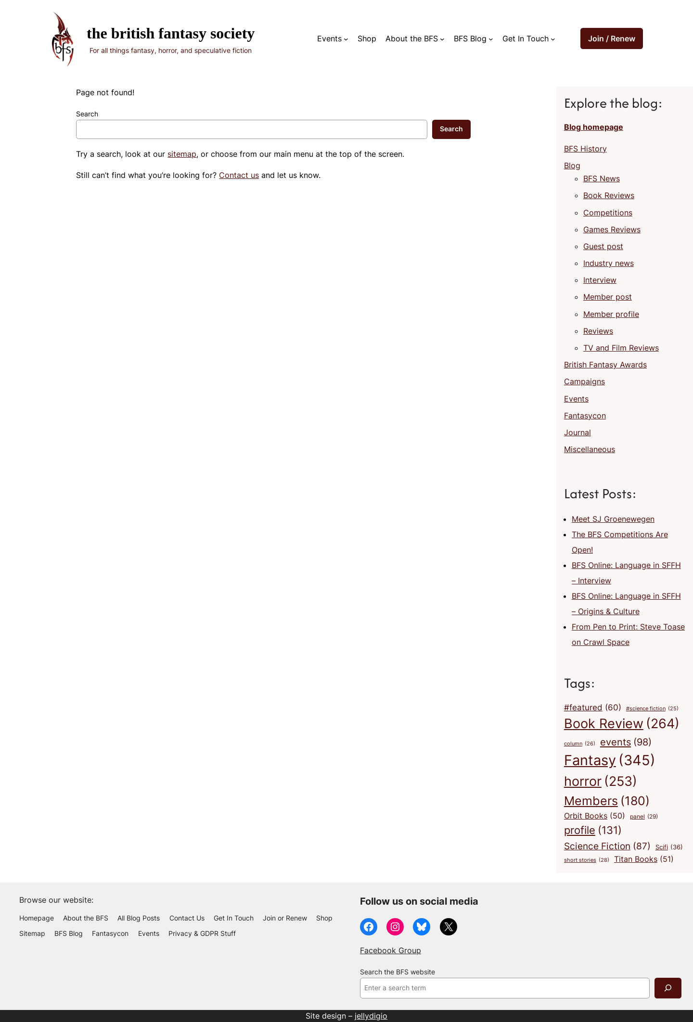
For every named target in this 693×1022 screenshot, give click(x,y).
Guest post (603, 246)
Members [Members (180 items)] (607, 801)
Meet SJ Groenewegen (613, 519)
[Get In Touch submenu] (553, 39)
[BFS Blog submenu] (490, 39)
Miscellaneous (589, 449)
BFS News (601, 178)
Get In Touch (525, 38)
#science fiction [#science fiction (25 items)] (652, 709)
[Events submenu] (346, 39)
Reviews (598, 331)
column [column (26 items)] (579, 744)
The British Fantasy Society (171, 33)
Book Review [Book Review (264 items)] (622, 724)
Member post (607, 297)
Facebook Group (390, 950)
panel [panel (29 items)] (644, 816)
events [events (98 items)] (626, 742)
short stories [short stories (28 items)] (586, 860)
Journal (577, 432)
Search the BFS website (397, 972)
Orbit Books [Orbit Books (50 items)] (594, 816)
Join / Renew (611, 38)
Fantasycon (585, 415)
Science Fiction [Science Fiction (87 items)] (607, 846)
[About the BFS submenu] (442, 39)
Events (329, 38)
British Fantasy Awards (605, 364)
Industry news (608, 263)
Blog (572, 165)
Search (87, 114)
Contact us (239, 175)
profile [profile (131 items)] (593, 830)
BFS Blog (470, 38)
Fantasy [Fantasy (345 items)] (609, 760)
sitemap (181, 154)
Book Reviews (608, 195)
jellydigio (371, 1016)
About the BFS (411, 38)
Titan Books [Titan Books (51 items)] (644, 859)
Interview (599, 280)
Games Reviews (612, 229)
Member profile (611, 314)
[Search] (667, 988)
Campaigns (584, 381)
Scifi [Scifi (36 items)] (669, 847)
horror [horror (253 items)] (600, 781)
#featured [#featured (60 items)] (592, 707)
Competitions (607, 212)
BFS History (585, 148)
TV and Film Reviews (621, 348)
